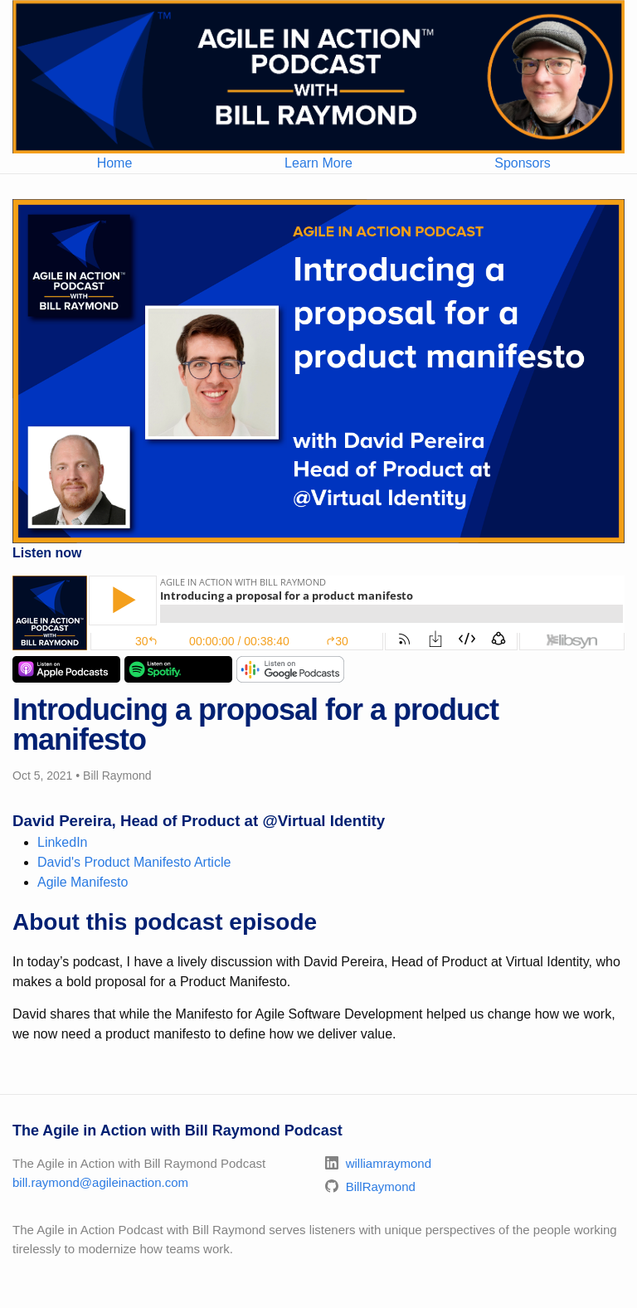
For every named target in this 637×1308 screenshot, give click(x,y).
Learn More (318, 163)
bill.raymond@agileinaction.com (100, 1182)
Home (115, 163)
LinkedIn (62, 842)
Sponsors (522, 163)
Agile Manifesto (82, 882)
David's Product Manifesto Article (134, 862)
